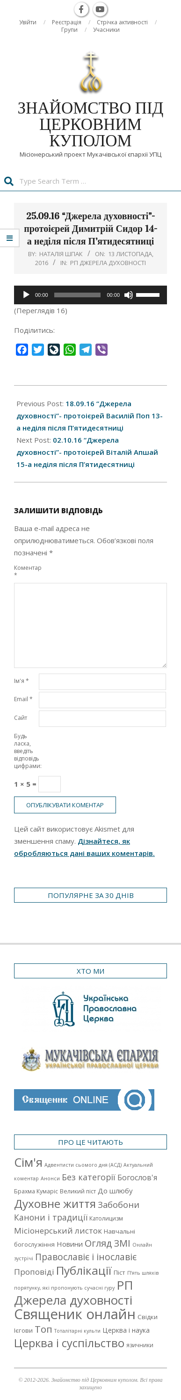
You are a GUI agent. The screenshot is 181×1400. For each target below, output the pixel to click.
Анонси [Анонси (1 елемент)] (50, 1178)
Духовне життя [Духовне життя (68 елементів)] (55, 1203)
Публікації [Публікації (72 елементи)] (84, 1270)
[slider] (77, 295)
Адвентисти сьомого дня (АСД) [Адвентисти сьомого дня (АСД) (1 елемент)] (83, 1165)
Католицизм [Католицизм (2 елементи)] (106, 1218)
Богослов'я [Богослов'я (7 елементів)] (137, 1177)
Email (23, 699)
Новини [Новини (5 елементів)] (70, 1244)
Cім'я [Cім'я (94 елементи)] (28, 1162)
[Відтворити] (26, 295)
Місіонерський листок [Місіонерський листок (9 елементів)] (58, 1230)
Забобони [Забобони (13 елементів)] (118, 1204)
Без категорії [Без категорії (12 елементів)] (89, 1177)
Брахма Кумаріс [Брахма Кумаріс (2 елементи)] (36, 1191)
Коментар (25, 571)
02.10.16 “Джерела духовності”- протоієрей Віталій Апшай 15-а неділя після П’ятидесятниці (87, 452)
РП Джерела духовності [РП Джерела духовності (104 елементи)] (73, 1292)
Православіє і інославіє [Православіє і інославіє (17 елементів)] (86, 1256)
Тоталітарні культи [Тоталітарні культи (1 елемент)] (77, 1331)
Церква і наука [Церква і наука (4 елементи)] (126, 1330)
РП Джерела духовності (108, 262)
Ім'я (21, 681)
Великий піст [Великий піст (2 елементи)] (78, 1191)
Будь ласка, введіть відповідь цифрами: (25, 751)
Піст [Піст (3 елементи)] (119, 1272)
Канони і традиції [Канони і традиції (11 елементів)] (50, 1217)
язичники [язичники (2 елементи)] (139, 1345)
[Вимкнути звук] (128, 295)
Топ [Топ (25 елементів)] (43, 1328)
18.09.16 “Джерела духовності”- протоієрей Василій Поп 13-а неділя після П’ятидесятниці (89, 415)
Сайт (20, 718)
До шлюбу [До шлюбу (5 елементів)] (115, 1190)
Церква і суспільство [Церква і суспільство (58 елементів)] (69, 1342)
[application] (90, 295)
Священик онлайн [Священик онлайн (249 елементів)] (75, 1314)
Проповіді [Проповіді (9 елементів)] (34, 1271)
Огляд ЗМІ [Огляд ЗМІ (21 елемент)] (107, 1243)
